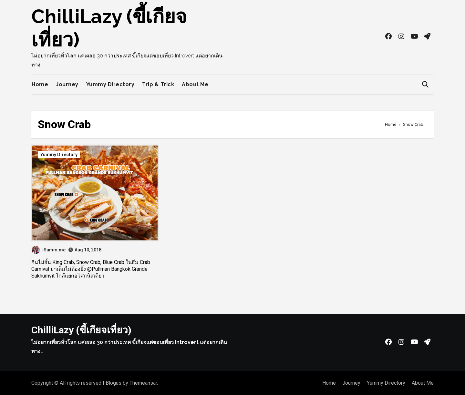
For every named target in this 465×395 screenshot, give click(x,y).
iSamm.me (49, 249)
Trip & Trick (158, 84)
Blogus (113, 383)
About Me (195, 84)
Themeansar (143, 383)
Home (40, 84)
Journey (67, 84)
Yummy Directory (110, 84)
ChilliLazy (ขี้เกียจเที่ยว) (81, 330)
